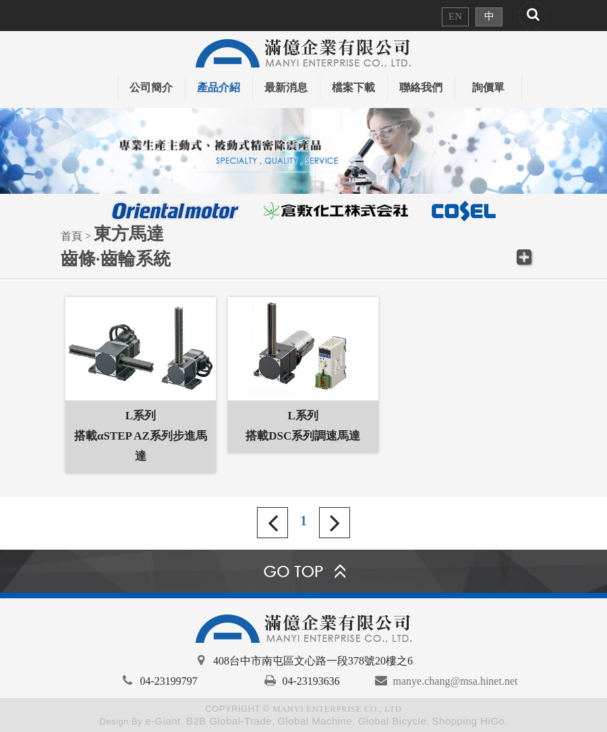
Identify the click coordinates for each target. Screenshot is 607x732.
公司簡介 (151, 87)
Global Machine (314, 721)
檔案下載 (353, 87)
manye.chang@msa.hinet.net (455, 681)
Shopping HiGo (468, 721)
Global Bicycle (391, 721)
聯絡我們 (420, 87)
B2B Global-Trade (229, 721)
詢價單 (488, 87)
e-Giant (163, 721)
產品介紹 (218, 87)
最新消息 (286, 87)
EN (455, 16)
